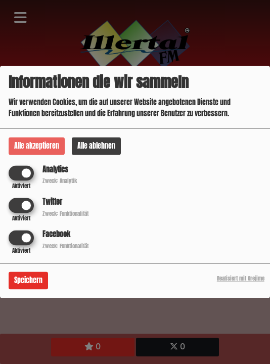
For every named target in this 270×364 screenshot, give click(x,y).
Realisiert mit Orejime (240, 279)
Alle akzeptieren (36, 146)
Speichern (28, 281)
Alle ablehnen (96, 146)
